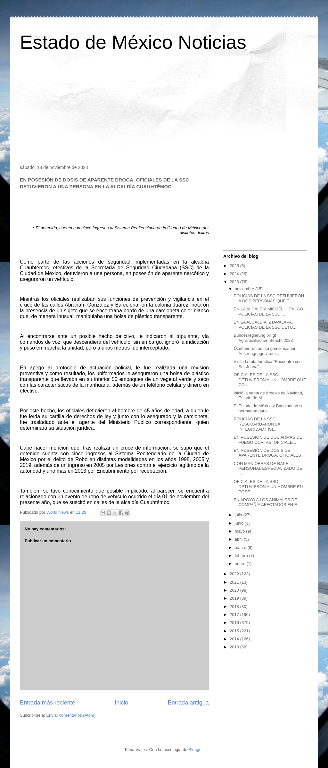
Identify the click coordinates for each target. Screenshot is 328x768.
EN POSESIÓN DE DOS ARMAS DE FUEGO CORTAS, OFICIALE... (268, 440)
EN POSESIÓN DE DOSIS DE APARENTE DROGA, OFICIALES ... (270, 453)
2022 (235, 573)
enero (241, 563)
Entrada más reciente (47, 702)
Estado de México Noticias (133, 42)
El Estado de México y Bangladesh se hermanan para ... (268, 408)
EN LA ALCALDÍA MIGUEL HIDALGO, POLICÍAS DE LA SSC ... (269, 311)
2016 (235, 622)
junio (240, 523)
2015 (235, 631)
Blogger (195, 749)
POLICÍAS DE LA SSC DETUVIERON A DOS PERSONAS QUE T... (269, 298)
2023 (235, 281)
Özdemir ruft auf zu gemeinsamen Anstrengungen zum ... (265, 351)
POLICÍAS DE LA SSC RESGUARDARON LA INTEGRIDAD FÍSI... (257, 424)
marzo (241, 547)
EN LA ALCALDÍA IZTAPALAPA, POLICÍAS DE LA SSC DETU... (265, 325)
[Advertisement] (164, 110)
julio (239, 514)
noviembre (245, 288)
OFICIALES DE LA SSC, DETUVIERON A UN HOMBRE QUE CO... (270, 379)
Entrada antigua (188, 702)
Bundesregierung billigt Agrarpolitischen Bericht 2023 (263, 338)
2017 (235, 614)
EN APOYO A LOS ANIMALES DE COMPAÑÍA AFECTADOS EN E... (267, 502)
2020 (235, 590)
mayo (240, 531)
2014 (235, 639)
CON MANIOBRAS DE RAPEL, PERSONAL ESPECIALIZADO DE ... (268, 468)
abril (239, 539)
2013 (235, 647)
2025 (235, 265)
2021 (235, 582)
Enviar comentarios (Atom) (70, 715)
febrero (242, 555)
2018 (235, 606)
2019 (235, 598)
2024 (235, 273)
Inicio (121, 702)
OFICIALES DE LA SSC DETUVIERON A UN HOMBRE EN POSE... (268, 486)
